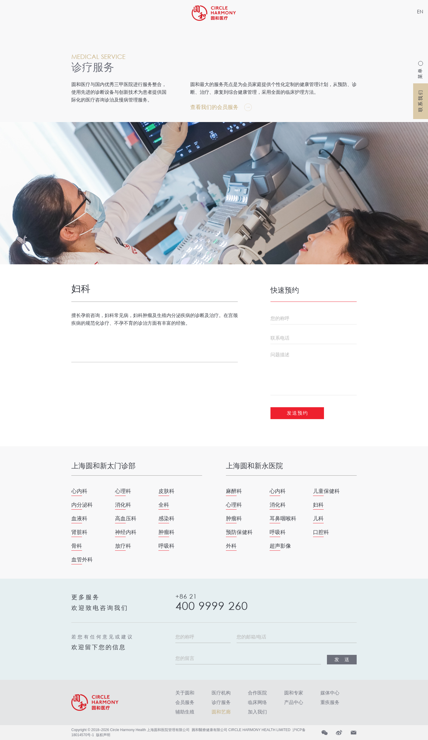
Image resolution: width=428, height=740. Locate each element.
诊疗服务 (221, 702)
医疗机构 (221, 692)
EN (420, 11)
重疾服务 (329, 702)
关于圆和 (184, 692)
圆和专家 (293, 692)
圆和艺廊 (221, 711)
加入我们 (257, 711)
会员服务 (184, 702)
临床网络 (257, 702)
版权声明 (103, 735)
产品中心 (293, 702)
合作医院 (257, 692)
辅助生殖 (184, 711)
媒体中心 (329, 692)
